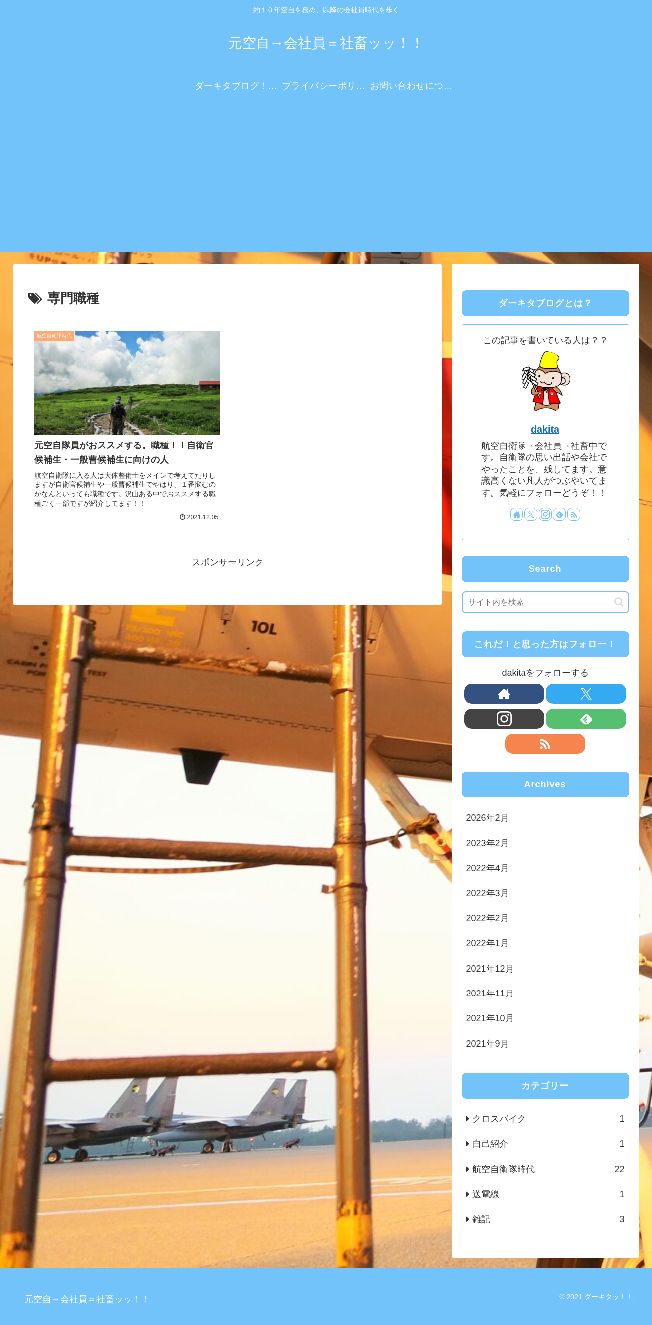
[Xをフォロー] (530, 514)
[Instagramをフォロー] (545, 514)
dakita (545, 429)
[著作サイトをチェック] (516, 514)
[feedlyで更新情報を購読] (559, 514)
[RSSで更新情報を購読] (573, 514)
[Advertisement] (326, 182)
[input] (545, 602)
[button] (619, 602)
